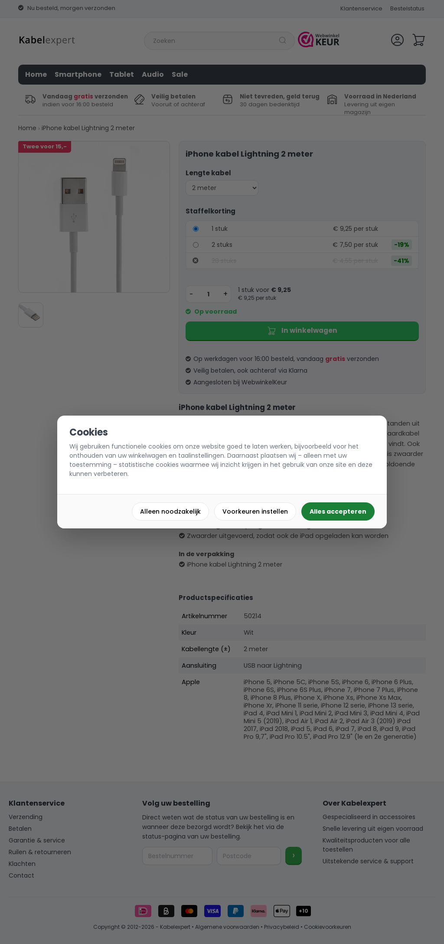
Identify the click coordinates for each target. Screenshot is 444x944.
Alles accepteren (338, 511)
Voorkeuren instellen (255, 511)
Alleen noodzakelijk (170, 511)
